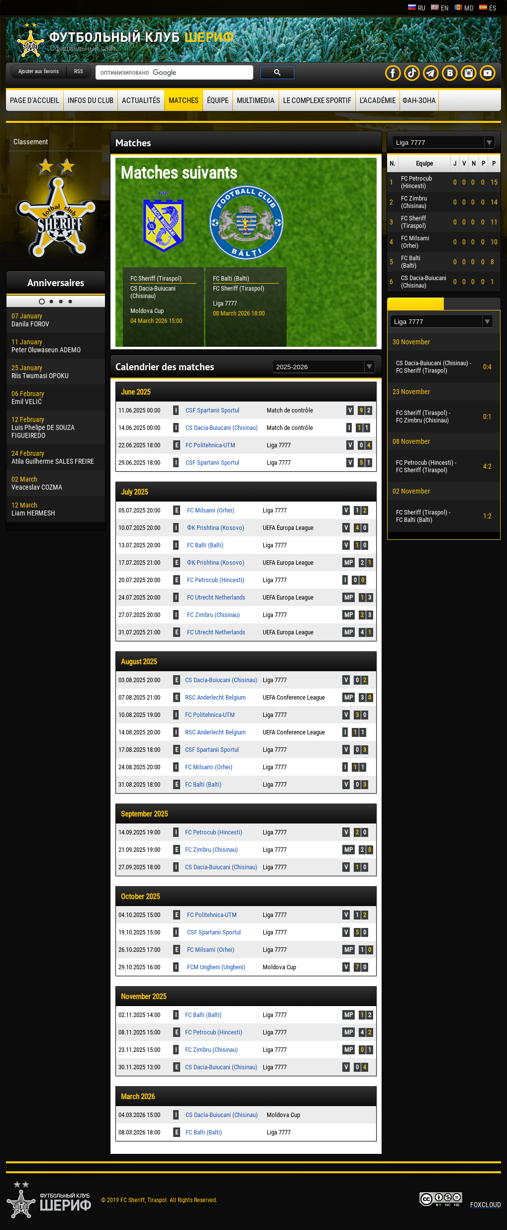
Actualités (141, 100)
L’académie (378, 100)
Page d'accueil (34, 100)
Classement (30, 141)
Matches (184, 100)
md (464, 8)
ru (416, 8)
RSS (78, 71)
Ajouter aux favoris (38, 71)
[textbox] (318, 367)
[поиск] (173, 72)
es (487, 8)
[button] (369, 367)
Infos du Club (90, 100)
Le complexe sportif (317, 100)
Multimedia (256, 100)
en (439, 8)
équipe (217, 100)
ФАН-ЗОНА (419, 100)
